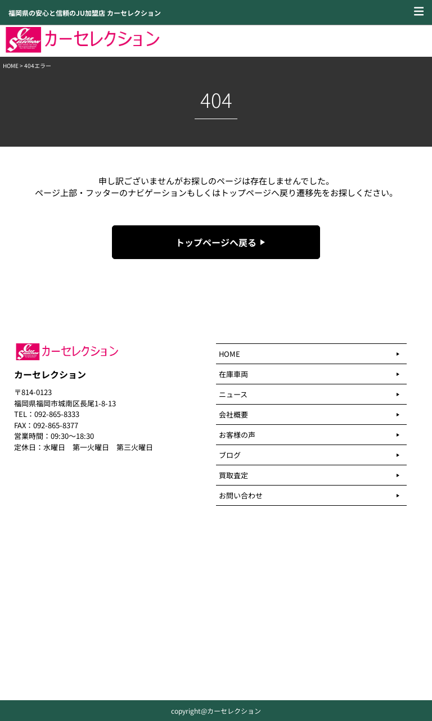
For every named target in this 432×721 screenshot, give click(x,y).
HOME (11, 65)
